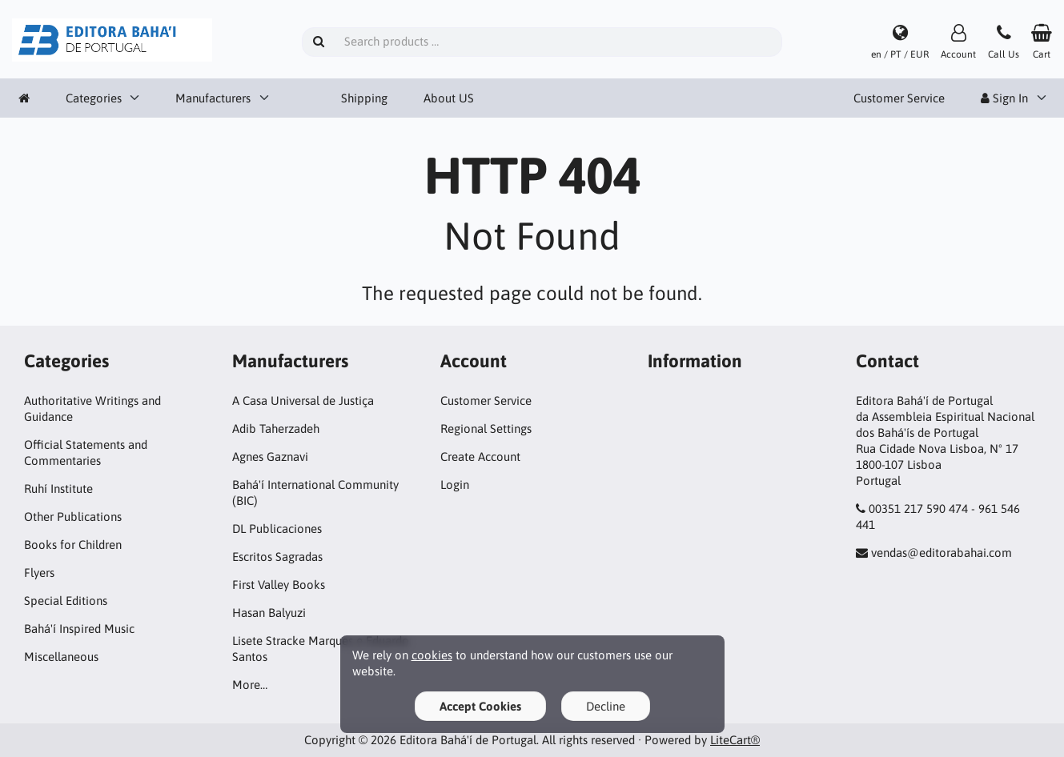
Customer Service (899, 98)
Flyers (39, 572)
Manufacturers (213, 98)
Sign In (1004, 98)
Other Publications (73, 516)
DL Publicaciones (277, 528)
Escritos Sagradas (277, 556)
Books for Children (73, 544)
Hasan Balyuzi (269, 612)
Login (454, 484)
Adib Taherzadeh (275, 428)
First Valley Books (278, 584)
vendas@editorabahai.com (941, 552)
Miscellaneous (61, 656)
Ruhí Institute (58, 488)
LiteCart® (735, 740)
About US (449, 98)
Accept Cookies (480, 706)
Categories (94, 98)
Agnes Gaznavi (270, 456)
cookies (432, 655)
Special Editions (65, 600)
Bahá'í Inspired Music (79, 628)
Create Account (480, 456)
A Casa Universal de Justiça (303, 400)
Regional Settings (486, 428)
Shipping (364, 98)
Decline (605, 706)
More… (249, 684)
